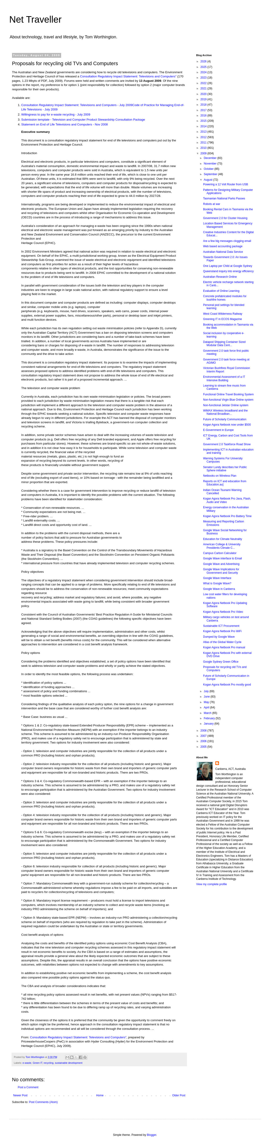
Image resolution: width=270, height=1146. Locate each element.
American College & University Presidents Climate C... (221, 546)
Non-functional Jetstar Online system (225, 405)
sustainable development (68, 1062)
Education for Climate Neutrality (222, 539)
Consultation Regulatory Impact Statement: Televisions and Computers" (128, 76)
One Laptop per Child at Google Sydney (227, 266)
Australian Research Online (220, 276)
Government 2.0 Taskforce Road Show (227, 444)
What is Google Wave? (217, 583)
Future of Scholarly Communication (224, 419)
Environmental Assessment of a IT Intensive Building (224, 378)
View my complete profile (211, 884)
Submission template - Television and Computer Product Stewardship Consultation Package (83, 119)
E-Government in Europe (218, 430)
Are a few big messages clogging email (227, 241)
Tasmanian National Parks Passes (224, 198)
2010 (204, 147)
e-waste (27, 1062)
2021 (204, 88)
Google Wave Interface (217, 578)
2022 (204, 83)
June (207, 696)
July (207, 691)
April (207, 707)
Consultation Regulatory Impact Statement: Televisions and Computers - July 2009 (76, 105)
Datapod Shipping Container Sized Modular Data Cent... (224, 343)
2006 (204, 741)
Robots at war (211, 204)
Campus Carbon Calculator (220, 553)
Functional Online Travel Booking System (228, 394)
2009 (204, 153)
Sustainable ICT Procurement (221, 626)
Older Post (178, 1095)
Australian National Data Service (223, 251)
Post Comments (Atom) (43, 1102)
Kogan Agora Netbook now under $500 (227, 424)
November (210, 163)
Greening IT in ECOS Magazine (222, 319)
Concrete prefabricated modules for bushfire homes (224, 298)
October (209, 169)
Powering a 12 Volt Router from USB (225, 184)
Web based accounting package (223, 246)
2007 (204, 736)
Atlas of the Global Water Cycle (222, 642)
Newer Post (20, 1095)
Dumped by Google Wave (219, 636)
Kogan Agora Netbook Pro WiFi (222, 631)
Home (100, 1095)
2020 (204, 94)
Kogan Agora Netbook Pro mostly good (227, 684)
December (210, 158)
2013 (204, 131)
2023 (204, 77)
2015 (204, 120)
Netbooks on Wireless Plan (219, 475)
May (207, 702)
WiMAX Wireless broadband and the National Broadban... (225, 412)
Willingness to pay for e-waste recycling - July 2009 (55, 114)
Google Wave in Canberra (219, 589)
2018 (204, 104)
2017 (204, 110)
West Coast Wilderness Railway (222, 313)
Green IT (37, 1062)
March (208, 713)
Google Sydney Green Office (220, 661)
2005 (204, 746)
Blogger (151, 1135)
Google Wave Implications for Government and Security (221, 571)
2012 (204, 137)
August (208, 179)
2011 (204, 142)
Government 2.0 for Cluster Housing (225, 218)
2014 (204, 126)
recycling (49, 1062)
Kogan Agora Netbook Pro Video (223, 611)
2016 (204, 115)
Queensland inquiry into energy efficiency (228, 271)
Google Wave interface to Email (222, 558)
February (210, 718)
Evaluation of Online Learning (221, 291)
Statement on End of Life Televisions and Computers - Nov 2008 (64, 124)
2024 (204, 72)
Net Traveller (35, 19)
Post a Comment (28, 1087)
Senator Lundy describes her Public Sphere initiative (225, 469)
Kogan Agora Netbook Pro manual (224, 647)
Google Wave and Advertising (221, 564)
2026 (204, 61)
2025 (204, 67)
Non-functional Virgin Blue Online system (228, 399)
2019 (204, 99)
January (209, 723)
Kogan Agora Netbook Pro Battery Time (227, 516)
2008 (204, 730)
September (211, 174)
